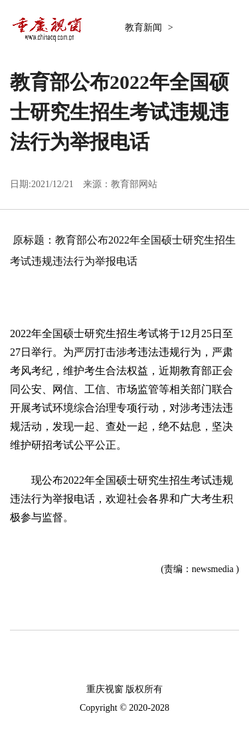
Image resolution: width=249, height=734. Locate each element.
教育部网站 (134, 184)
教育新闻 (145, 28)
